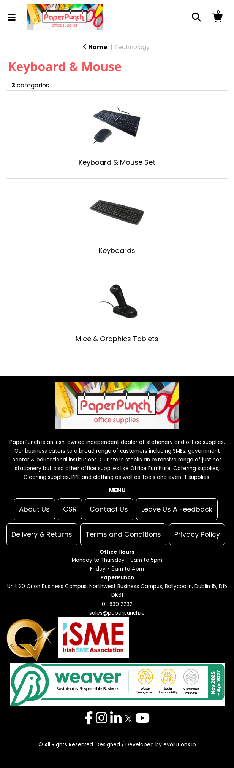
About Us (34, 509)
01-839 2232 (117, 604)
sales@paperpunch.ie (117, 613)
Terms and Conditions (123, 534)
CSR (70, 509)
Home (95, 47)
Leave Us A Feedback (176, 509)
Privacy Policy (197, 534)
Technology (132, 47)
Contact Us (109, 509)
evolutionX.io (179, 744)
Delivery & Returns (41, 534)
